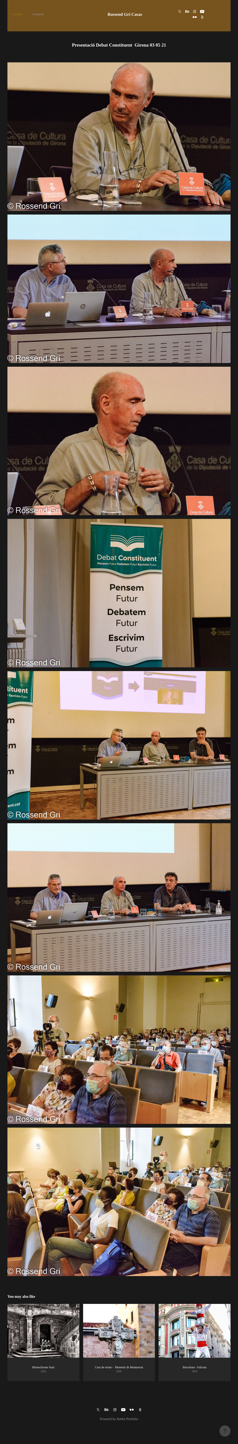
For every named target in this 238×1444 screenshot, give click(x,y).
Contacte (38, 14)
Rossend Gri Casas (125, 14)
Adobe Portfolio (127, 1419)
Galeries (17, 14)
